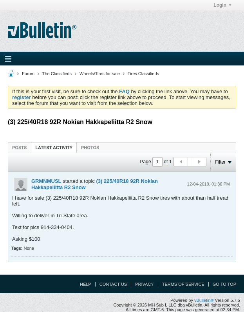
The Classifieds (57, 73)
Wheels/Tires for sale (100, 73)
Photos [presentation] (90, 147)
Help (85, 284)
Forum (28, 73)
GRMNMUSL (46, 181)
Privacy (144, 284)
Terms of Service (183, 284)
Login (222, 5)
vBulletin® (204, 300)
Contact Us (113, 284)
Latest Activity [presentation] (53, 147)
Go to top (224, 284)
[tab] (19, 147)
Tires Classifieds (143, 73)
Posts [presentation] (19, 147)
